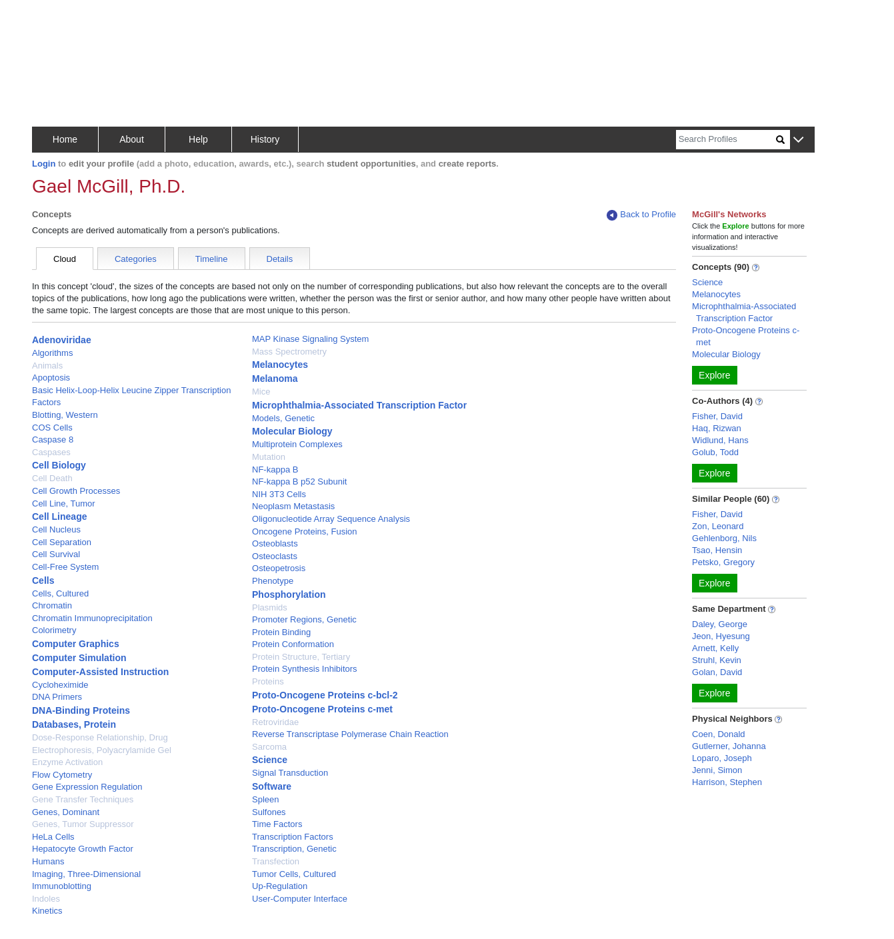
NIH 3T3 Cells (279, 494)
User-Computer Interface (299, 899)
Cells (43, 580)
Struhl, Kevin (716, 660)
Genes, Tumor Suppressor (82, 824)
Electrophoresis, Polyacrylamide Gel (101, 750)
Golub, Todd (715, 452)
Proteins (268, 681)
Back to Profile (641, 215)
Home (65, 139)
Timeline (211, 259)
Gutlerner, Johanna (729, 746)
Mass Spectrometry (289, 352)
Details (280, 259)
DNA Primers (57, 697)
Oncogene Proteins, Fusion (304, 531)
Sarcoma (269, 747)
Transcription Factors (292, 837)
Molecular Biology (292, 431)
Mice (261, 392)
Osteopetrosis (278, 568)
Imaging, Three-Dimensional (86, 874)
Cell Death (52, 478)
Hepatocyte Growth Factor (82, 849)
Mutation (268, 457)
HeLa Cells (53, 837)
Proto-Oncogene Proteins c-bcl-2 (325, 695)
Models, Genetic (283, 418)
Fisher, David (717, 416)
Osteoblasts (275, 543)
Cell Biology (59, 465)
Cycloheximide (60, 685)
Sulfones (269, 812)
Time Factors (277, 824)
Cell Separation (61, 542)
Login (43, 164)
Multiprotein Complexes (297, 444)
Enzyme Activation (67, 762)
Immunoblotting (61, 886)
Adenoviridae (61, 340)
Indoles (46, 899)
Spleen (265, 799)
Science (269, 759)
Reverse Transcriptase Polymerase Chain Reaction (350, 734)
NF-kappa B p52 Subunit (299, 481)
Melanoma (274, 378)
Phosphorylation (288, 594)
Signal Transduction (290, 773)
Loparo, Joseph (722, 758)
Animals (47, 366)
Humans (48, 861)
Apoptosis (51, 378)
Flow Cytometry (62, 775)
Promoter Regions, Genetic (304, 619)
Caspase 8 (52, 440)
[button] (798, 140)
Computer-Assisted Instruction (100, 671)
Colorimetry (54, 630)
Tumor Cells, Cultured (294, 874)
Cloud (64, 259)
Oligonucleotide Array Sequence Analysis (331, 519)
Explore (714, 375)
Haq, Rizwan (716, 428)
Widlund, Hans (720, 440)
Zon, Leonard (717, 526)
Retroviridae (275, 722)
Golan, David (717, 672)
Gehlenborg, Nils (724, 538)
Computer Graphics (75, 643)
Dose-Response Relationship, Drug (100, 737)
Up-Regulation (279, 886)
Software (271, 786)
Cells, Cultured (60, 593)
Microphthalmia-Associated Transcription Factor (359, 405)
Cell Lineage (59, 516)
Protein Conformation (293, 644)
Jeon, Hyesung (721, 636)
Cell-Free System (65, 567)
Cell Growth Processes (76, 491)
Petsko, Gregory (723, 562)
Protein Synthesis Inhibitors (304, 669)
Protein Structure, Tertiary (301, 657)
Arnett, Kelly (715, 648)
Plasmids (269, 607)
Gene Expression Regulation (87, 787)
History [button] (265, 139)
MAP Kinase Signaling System (310, 339)
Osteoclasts (274, 556)
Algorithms (52, 353)
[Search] (726, 139)
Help (198, 139)
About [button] (131, 139)
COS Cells (52, 428)
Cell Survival (56, 554)
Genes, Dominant (65, 812)
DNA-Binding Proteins (81, 710)
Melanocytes (280, 364)
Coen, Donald (718, 734)
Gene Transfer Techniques (82, 799)
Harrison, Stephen (727, 782)
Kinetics (47, 911)
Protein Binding (281, 632)
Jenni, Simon (717, 770)
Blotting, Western (65, 415)
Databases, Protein (74, 724)
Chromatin (52, 605)
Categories (136, 259)
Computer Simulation (79, 657)
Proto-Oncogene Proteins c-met (322, 709)
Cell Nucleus (56, 529)
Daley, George (719, 624)
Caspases (51, 452)
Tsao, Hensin (717, 550)
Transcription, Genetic (294, 849)
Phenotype (272, 581)
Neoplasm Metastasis (293, 506)
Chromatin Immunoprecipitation (92, 618)
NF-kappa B (275, 469)
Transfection (275, 861)
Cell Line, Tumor (63, 503)
